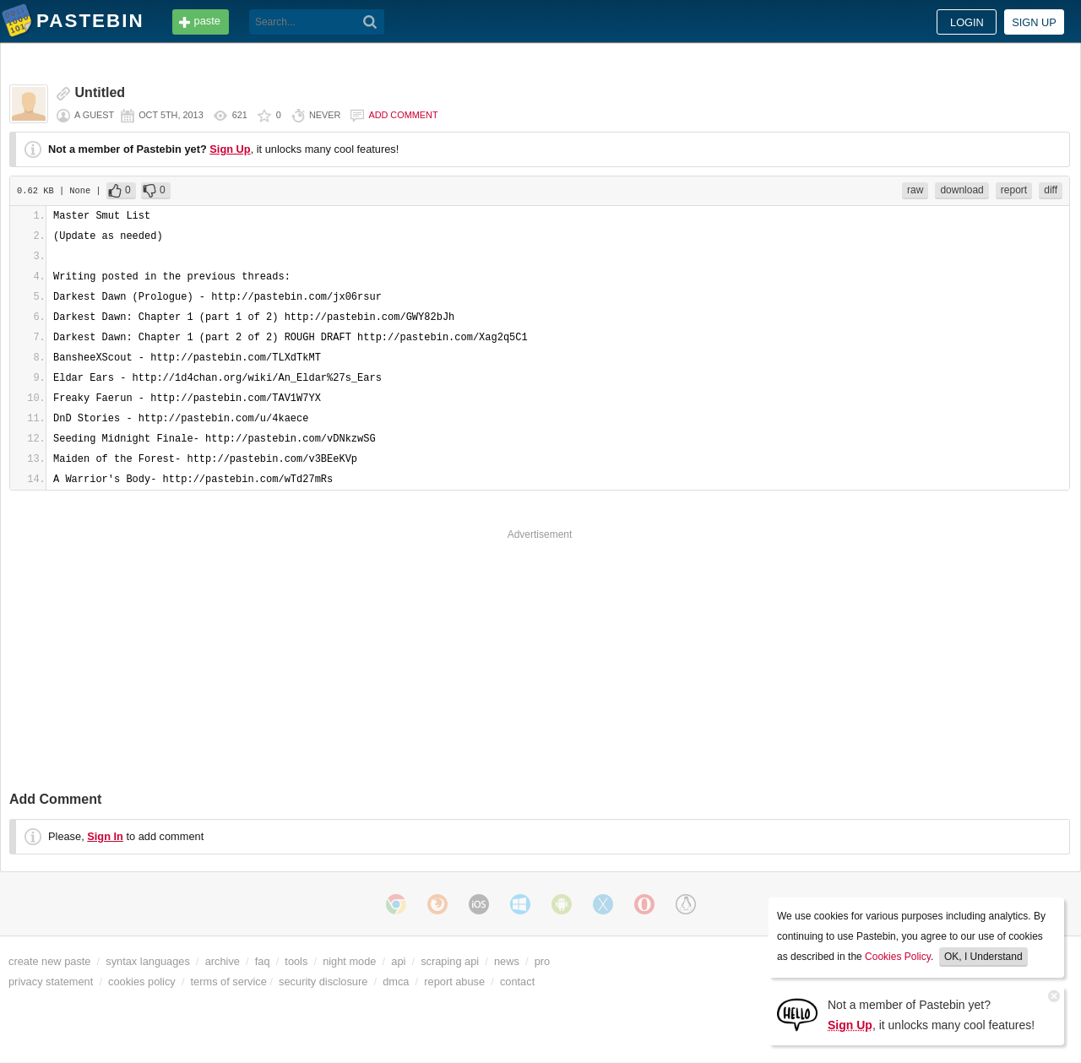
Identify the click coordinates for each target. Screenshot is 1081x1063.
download (961, 190)
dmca (396, 981)
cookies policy (142, 981)
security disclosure (323, 981)
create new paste (49, 961)
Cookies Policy (898, 957)
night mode (349, 961)
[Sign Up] (797, 1013)
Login (967, 22)
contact (517, 981)
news (506, 961)
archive (222, 961)
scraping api (450, 961)
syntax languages (148, 961)
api (398, 961)
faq (262, 961)
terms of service (229, 981)
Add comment (402, 115)
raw (915, 190)
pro (543, 961)
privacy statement (50, 981)
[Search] (370, 22)
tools (296, 961)
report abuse (454, 981)
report (1014, 190)
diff (1050, 190)
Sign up (1034, 22)
